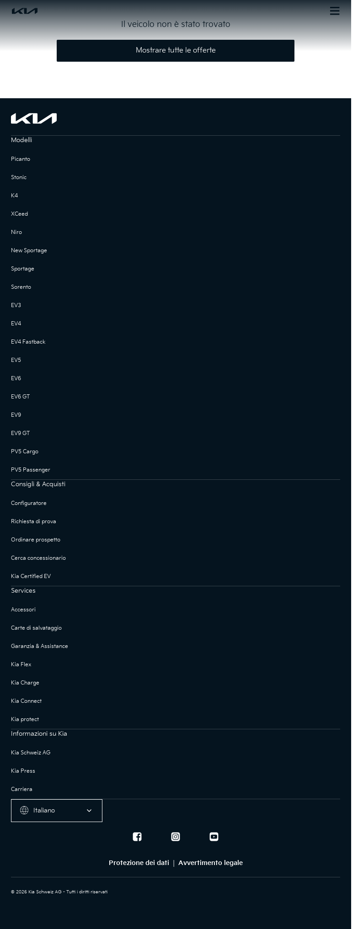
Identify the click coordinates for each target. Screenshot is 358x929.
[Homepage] (93, 11)
